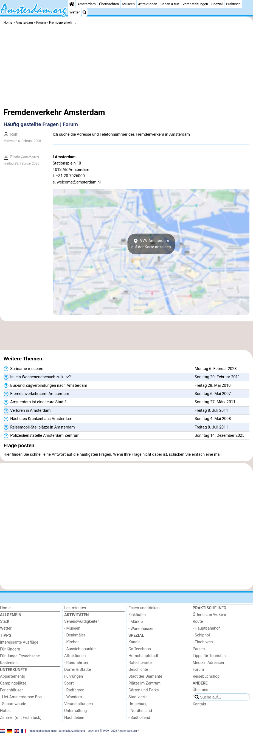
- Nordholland (140, 710)
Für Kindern (10, 649)
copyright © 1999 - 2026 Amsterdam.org (112, 730)
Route (198, 621)
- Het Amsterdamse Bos (21, 697)
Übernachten (109, 4)
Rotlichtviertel (140, 662)
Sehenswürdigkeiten (82, 621)
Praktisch (233, 4)
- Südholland (139, 717)
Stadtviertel (138, 697)
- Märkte (135, 621)
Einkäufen (137, 615)
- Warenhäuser (141, 628)
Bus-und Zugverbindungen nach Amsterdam (45, 385)
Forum (198, 669)
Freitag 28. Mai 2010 (212, 385)
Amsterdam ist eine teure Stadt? (35, 402)
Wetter (74, 12)
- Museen (72, 628)
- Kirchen (72, 642)
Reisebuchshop (206, 676)
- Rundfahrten (76, 662)
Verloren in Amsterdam (27, 410)
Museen (128, 4)
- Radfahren (74, 690)
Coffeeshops (139, 649)
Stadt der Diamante (145, 676)
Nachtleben (74, 717)
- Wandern (73, 697)
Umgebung (138, 704)
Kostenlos (9, 663)
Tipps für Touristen (209, 655)
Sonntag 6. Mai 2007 (213, 393)
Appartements (12, 676)
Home (5, 608)
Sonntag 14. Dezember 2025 (219, 435)
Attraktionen (147, 4)
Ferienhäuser (11, 690)
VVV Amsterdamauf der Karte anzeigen (151, 243)
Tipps (5, 635)
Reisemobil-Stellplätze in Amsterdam (39, 427)
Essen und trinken (144, 608)
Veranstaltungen (195, 4)
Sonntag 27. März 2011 (215, 402)
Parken (199, 649)
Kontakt (199, 704)
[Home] (71, 4)
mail (217, 454)
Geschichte (138, 669)
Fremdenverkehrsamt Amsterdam (36, 393)
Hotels (6, 710)
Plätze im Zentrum (144, 683)
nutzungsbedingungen (42, 730)
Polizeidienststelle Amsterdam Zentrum (42, 435)
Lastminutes (75, 608)
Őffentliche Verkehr (209, 614)
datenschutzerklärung (71, 730)
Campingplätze (13, 683)
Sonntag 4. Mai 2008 (213, 418)
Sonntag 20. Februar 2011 (217, 377)
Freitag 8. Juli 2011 (211, 410)
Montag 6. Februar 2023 (216, 368)
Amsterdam (86, 4)
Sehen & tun (170, 4)
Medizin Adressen (208, 662)
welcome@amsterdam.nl (79, 182)
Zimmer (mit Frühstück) (20, 717)
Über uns (200, 690)
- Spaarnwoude (13, 704)
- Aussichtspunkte (79, 649)
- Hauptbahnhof (206, 628)
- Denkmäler (74, 635)
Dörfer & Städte (77, 669)
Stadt (4, 621)
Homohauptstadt (143, 655)
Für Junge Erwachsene (20, 656)
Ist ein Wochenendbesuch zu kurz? (37, 377)
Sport (69, 683)
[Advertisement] (126, 67)
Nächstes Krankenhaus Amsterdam (38, 418)
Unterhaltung (75, 710)
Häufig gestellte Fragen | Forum (41, 124)
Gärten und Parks (143, 690)
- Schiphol (201, 635)
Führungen (73, 676)
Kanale (134, 642)
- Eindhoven (203, 642)
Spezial (217, 4)
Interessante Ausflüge (19, 642)
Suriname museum (23, 368)
